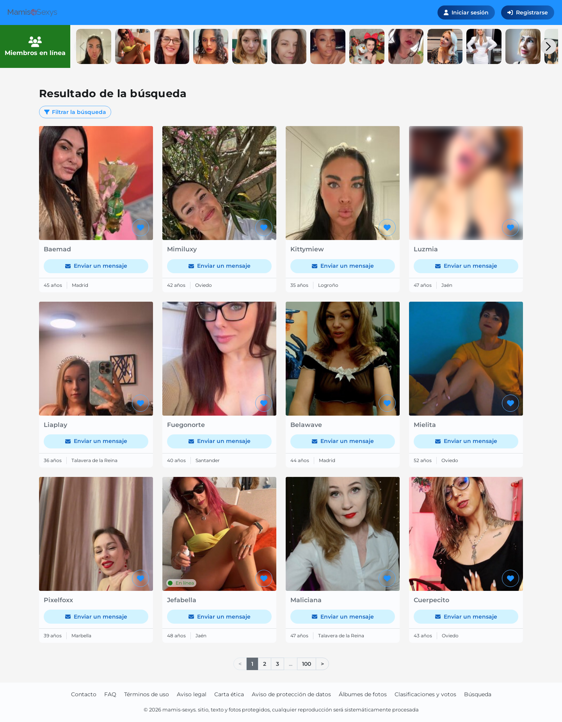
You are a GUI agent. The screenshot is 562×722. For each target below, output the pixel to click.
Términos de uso (146, 694)
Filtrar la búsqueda (75, 112)
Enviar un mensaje (96, 265)
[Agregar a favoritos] (140, 227)
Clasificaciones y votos (425, 694)
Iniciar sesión (466, 12)
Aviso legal (191, 694)
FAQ (110, 694)
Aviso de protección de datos (291, 694)
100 (306, 663)
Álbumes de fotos (363, 694)
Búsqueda (477, 694)
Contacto (83, 694)
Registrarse (527, 12)
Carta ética (229, 694)
